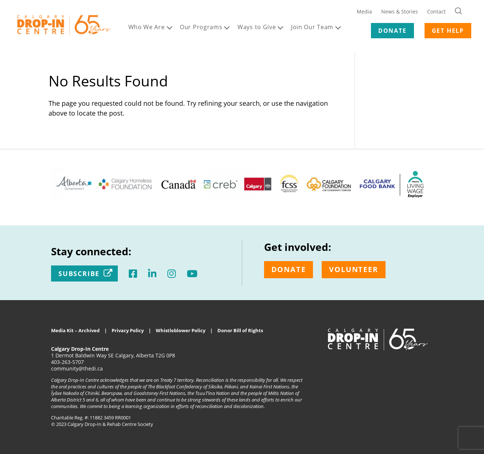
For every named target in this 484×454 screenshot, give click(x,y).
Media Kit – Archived (75, 330)
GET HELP (448, 31)
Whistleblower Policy (180, 330)
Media (364, 11)
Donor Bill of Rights (240, 330)
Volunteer (353, 269)
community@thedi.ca (77, 368)
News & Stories (399, 11)
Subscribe (79, 273)
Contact (436, 11)
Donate (288, 269)
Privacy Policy (128, 330)
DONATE (392, 31)
